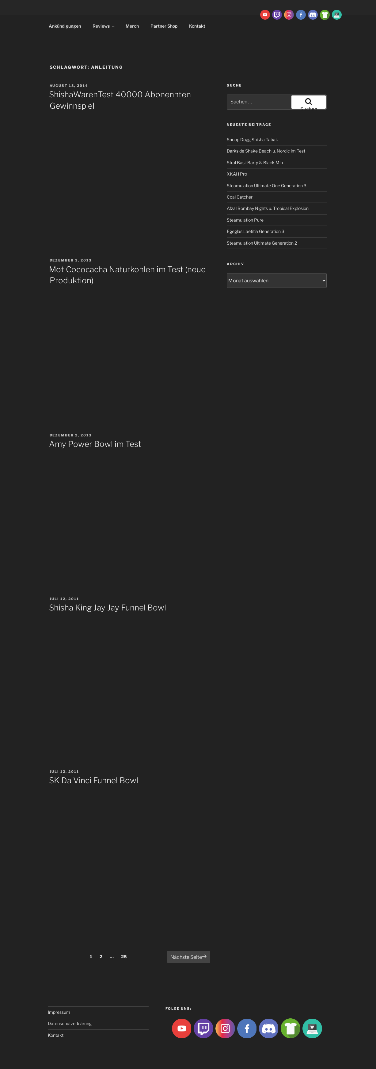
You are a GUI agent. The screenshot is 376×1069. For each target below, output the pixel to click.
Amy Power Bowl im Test (95, 444)
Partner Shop (163, 26)
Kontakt (197, 26)
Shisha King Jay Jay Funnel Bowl (107, 607)
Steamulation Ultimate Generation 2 (262, 243)
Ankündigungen (65, 26)
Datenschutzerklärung (70, 1023)
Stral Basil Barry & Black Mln (255, 162)
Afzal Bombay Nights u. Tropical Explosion (268, 208)
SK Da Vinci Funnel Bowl (93, 780)
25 (125, 956)
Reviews (104, 26)
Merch (132, 26)
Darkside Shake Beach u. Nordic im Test (266, 150)
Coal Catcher (240, 196)
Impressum (59, 1012)
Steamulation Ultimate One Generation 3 (266, 185)
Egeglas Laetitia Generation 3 (255, 231)
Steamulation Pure (245, 220)
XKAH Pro (237, 173)
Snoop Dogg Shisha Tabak (252, 139)
